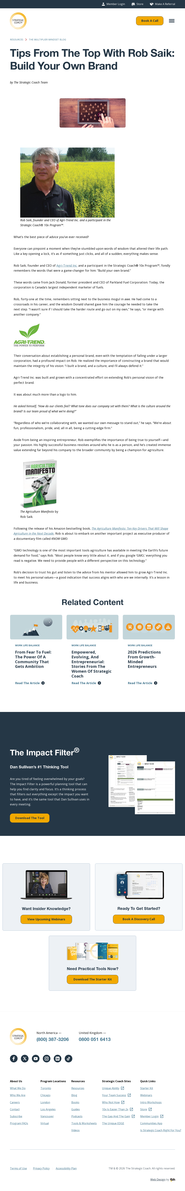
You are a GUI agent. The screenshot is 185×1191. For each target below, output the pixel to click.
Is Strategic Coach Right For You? (160, 1130)
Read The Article (27, 683)
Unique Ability (110, 1088)
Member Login (116, 4)
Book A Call (149, 21)
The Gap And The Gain (116, 1116)
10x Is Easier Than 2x (115, 1109)
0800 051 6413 (95, 1039)
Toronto (45, 1088)
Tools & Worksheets (84, 1123)
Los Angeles (48, 1109)
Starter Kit (146, 1088)
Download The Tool (29, 818)
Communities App (151, 1123)
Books (75, 1102)
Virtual (44, 1123)
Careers (15, 1102)
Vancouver (47, 1116)
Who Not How (111, 1102)
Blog (74, 1095)
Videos (75, 1130)
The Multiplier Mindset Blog (47, 39)
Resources (16, 39)
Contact (15, 1109)
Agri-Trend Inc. (66, 265)
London (45, 1102)
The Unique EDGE (113, 1123)
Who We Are (17, 1095)
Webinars (146, 1095)
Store (140, 4)
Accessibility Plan (66, 1168)
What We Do (18, 1088)
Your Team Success (114, 1095)
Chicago (45, 1095)
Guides (75, 1109)
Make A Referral (165, 4)
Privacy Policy (41, 1168)
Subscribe (16, 1116)
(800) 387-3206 (53, 1039)
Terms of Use (18, 1168)
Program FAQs (19, 1123)
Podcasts (76, 1116)
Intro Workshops (151, 1102)
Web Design (157, 1179)
